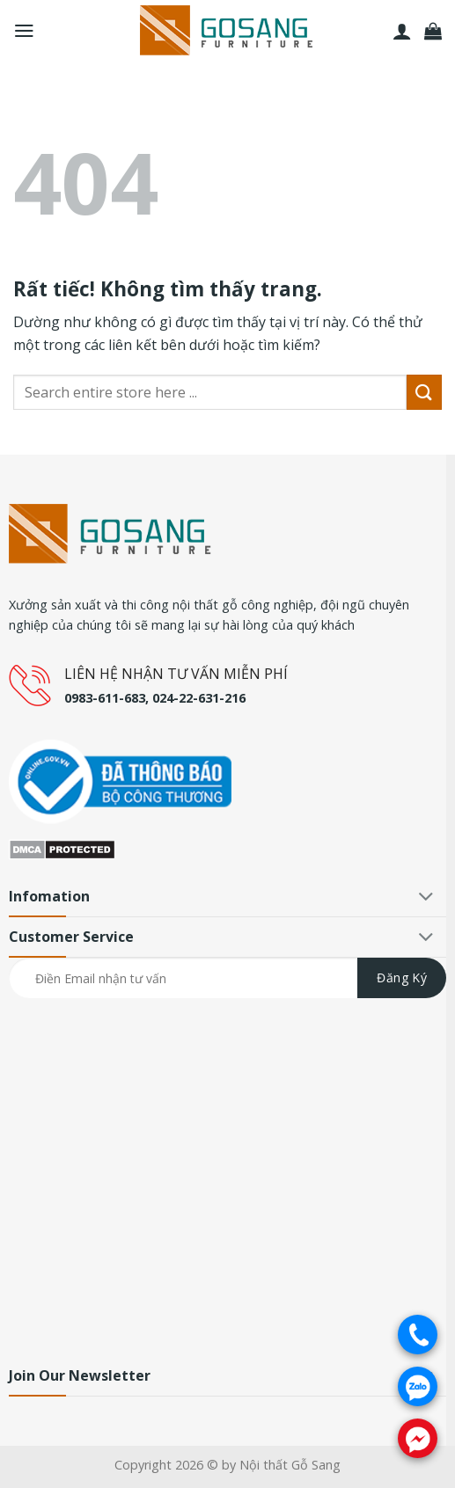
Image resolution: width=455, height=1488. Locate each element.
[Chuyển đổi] (427, 898)
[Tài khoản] (402, 31)
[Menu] (24, 31)
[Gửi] (424, 392)
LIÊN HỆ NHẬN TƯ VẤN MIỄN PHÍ (176, 673)
